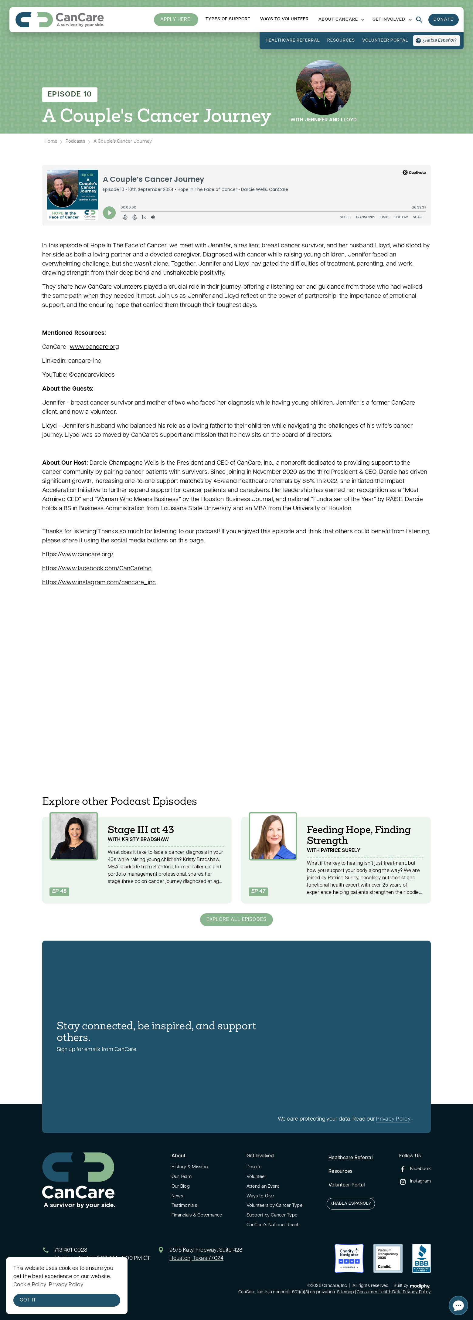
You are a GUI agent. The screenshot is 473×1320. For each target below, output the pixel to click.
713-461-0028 (70, 1250)
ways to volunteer (284, 19)
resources (341, 40)
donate (444, 19)
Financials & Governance (197, 1215)
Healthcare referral (293, 40)
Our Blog (181, 1186)
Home (51, 141)
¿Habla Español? (351, 1204)
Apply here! (176, 19)
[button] (341, 19)
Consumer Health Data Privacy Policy (394, 1292)
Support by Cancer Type (272, 1215)
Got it (28, 1300)
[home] (59, 19)
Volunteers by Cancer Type (274, 1205)
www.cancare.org (94, 347)
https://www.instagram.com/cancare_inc (99, 583)
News (177, 1196)
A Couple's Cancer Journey (123, 141)
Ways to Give (260, 1196)
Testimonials (184, 1205)
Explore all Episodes (236, 919)
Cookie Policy (29, 1285)
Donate (254, 1167)
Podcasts (75, 141)
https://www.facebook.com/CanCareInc (96, 569)
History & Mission (190, 1167)
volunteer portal (385, 40)
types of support (228, 19)
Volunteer (256, 1177)
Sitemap (345, 1292)
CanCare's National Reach (273, 1225)
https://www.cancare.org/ (78, 555)
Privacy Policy (393, 1119)
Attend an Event (263, 1186)
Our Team (182, 1177)
